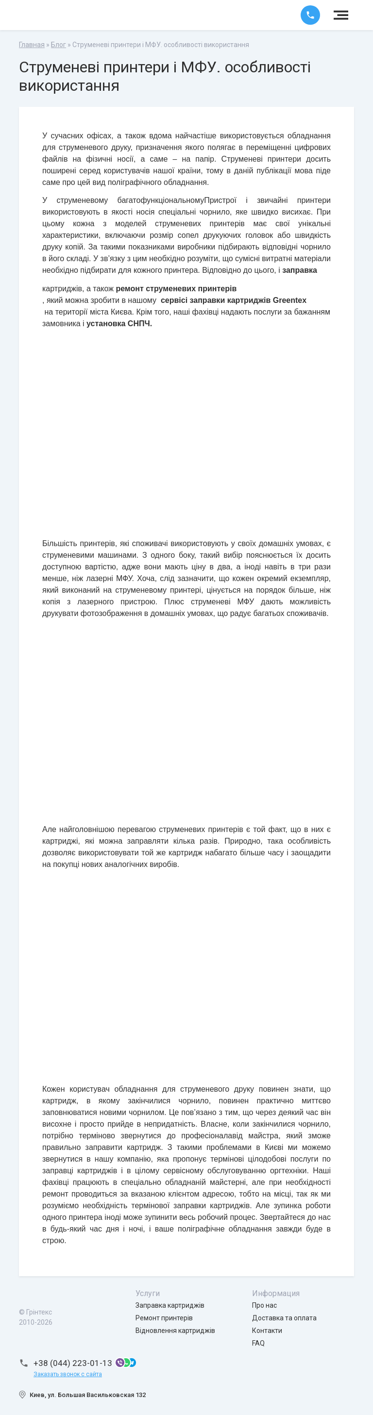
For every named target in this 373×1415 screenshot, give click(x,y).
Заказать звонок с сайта (68, 1374)
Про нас (264, 1305)
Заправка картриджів (170, 1305)
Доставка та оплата (284, 1318)
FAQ (258, 1343)
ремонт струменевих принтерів (176, 288)
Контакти (267, 1330)
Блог (58, 45)
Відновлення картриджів (175, 1330)
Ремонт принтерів (164, 1318)
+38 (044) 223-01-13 (73, 1363)
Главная (32, 45)
